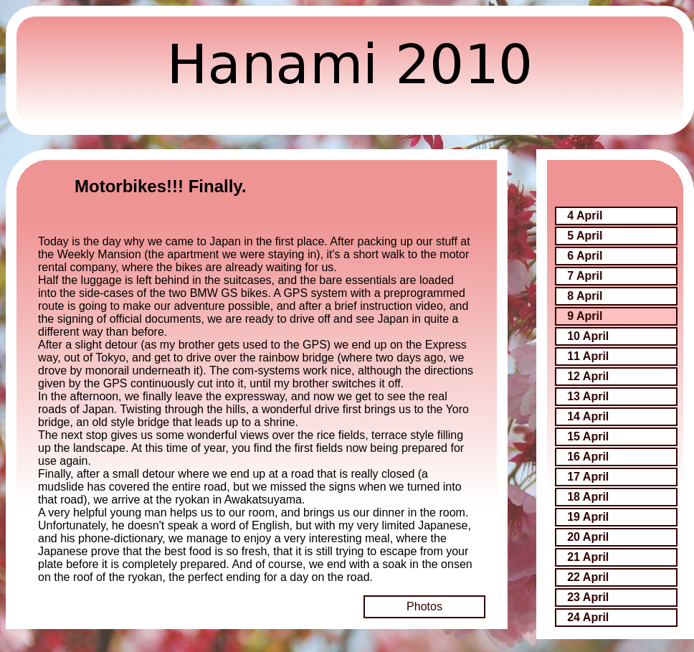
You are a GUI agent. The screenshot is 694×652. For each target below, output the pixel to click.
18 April (588, 497)
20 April (588, 537)
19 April (588, 517)
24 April (588, 617)
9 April (584, 316)
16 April (588, 456)
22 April (588, 577)
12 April (588, 376)
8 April (584, 296)
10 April (588, 336)
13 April (588, 396)
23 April (588, 597)
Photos (424, 606)
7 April (584, 276)
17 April (588, 477)
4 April (584, 215)
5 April (584, 236)
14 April (588, 416)
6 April (584, 256)
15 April (588, 436)
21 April (588, 557)
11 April (588, 356)
